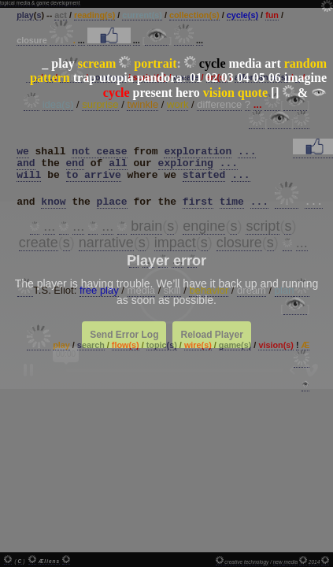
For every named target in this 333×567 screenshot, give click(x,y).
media (245, 63)
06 (274, 77)
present (152, 92)
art (272, 63)
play (62, 63)
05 (259, 77)
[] (275, 92)
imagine (305, 77)
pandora (160, 77)
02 (211, 77)
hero (188, 92)
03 (227, 77)
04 (243, 77)
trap (84, 77)
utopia (116, 77)
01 (196, 77)
